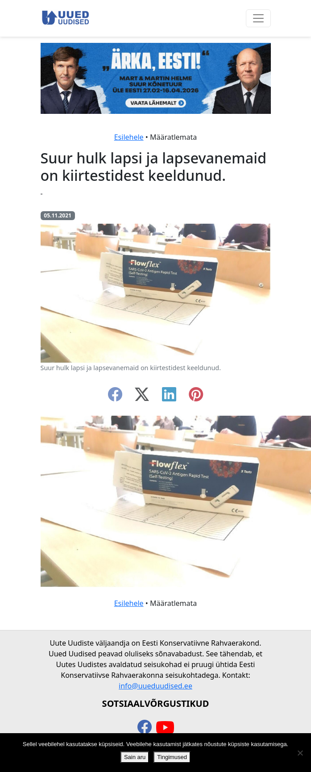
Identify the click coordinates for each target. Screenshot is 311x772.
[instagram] (195, 397)
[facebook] (115, 397)
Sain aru (134, 757)
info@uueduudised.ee (155, 686)
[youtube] (165, 727)
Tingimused (172, 757)
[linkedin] (169, 397)
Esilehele (129, 137)
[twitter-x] (141, 397)
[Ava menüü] (258, 18)
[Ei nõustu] (299, 752)
